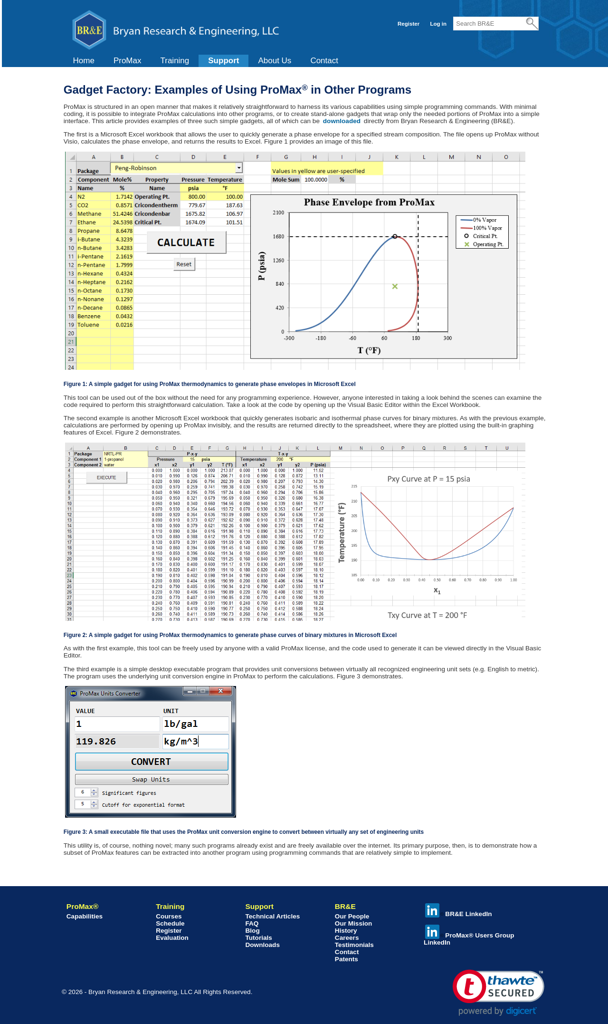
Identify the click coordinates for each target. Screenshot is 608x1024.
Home (84, 60)
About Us (274, 60)
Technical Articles (272, 916)
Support (223, 60)
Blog (252, 930)
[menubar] (206, 61)
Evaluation (172, 937)
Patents (346, 959)
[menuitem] (84, 61)
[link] (498, 993)
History (346, 930)
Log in (438, 24)
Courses (168, 916)
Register (408, 24)
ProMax (128, 60)
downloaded (342, 121)
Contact (324, 60)
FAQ (251, 923)
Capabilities (84, 916)
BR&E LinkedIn (458, 914)
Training (174, 60)
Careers (347, 937)
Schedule (170, 923)
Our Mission (353, 923)
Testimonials (354, 944)
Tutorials (258, 937)
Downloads (262, 944)
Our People (352, 916)
